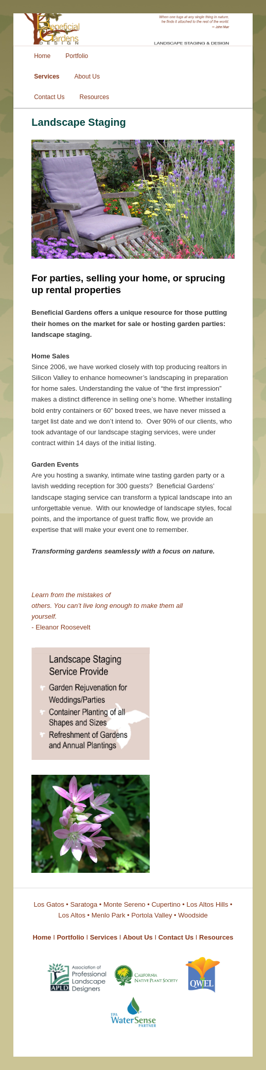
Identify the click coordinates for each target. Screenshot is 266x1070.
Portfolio (76, 56)
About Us (87, 76)
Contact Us (49, 97)
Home (42, 56)
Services (46, 76)
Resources (94, 97)
